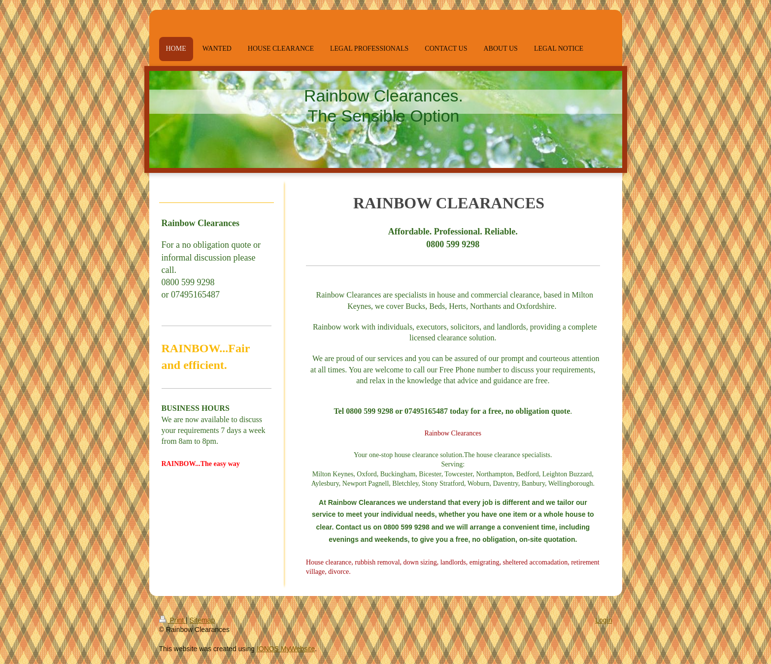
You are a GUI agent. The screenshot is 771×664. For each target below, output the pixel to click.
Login (603, 620)
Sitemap (202, 620)
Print (172, 620)
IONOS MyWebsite (286, 649)
